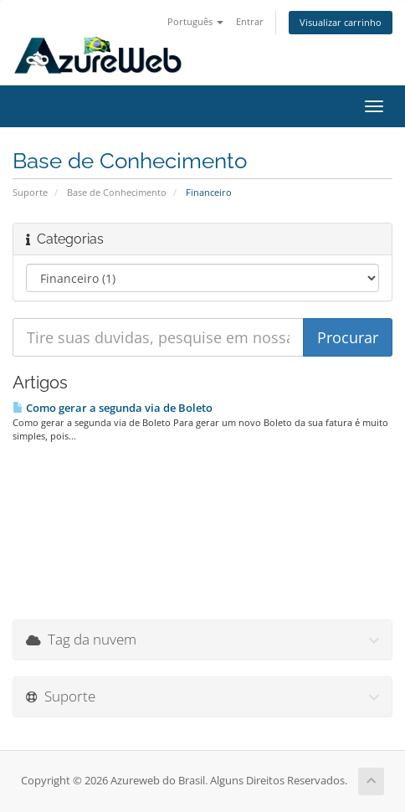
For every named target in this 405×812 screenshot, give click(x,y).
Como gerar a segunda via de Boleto (113, 407)
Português (195, 21)
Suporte (30, 192)
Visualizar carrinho (341, 22)
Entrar (250, 21)
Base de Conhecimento (117, 192)
